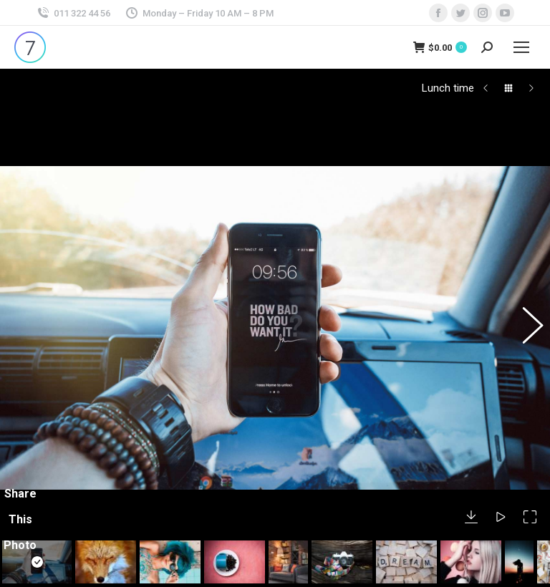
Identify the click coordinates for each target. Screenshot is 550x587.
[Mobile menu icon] (521, 47)
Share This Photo (20, 482)
